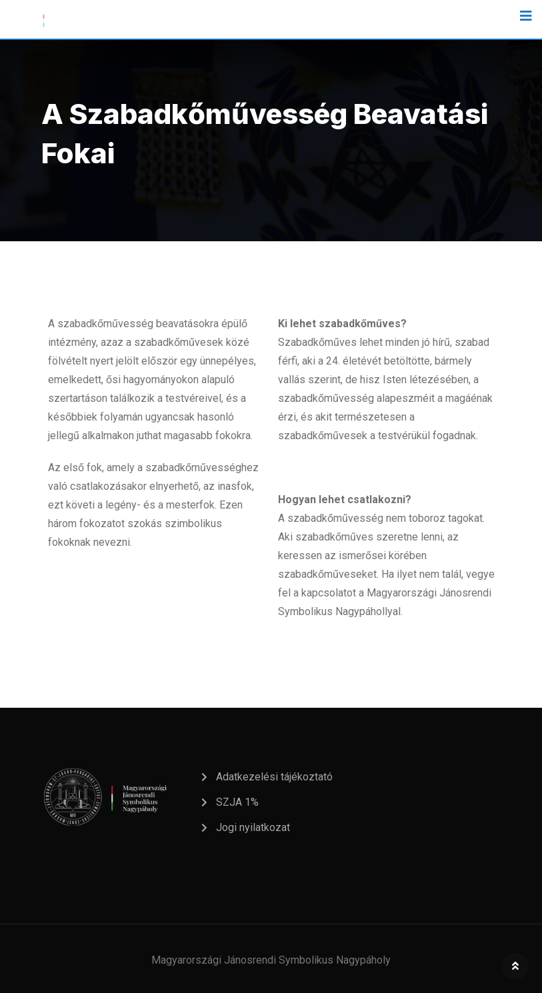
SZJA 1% (237, 802)
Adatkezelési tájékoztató (274, 776)
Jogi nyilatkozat (253, 827)
